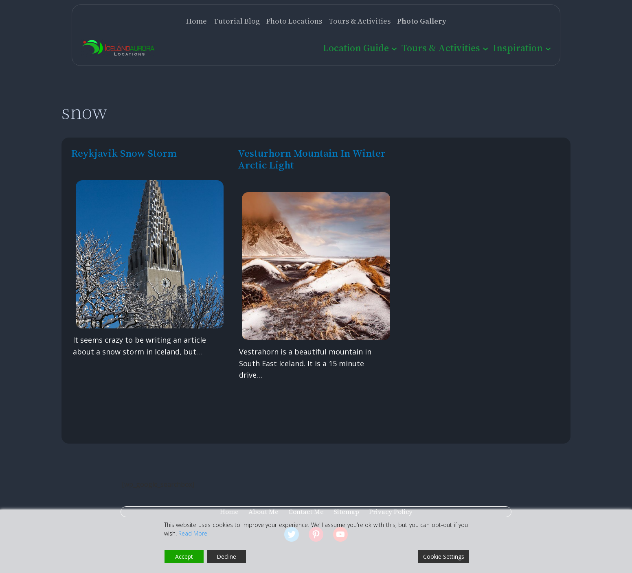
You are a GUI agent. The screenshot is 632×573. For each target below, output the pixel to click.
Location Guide (356, 48)
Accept (184, 556)
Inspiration (518, 48)
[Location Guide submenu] (394, 48)
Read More (192, 533)
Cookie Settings (443, 556)
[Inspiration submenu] (548, 48)
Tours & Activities (441, 48)
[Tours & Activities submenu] (485, 48)
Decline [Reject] (226, 556)
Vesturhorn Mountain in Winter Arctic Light (312, 159)
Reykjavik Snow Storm (124, 153)
